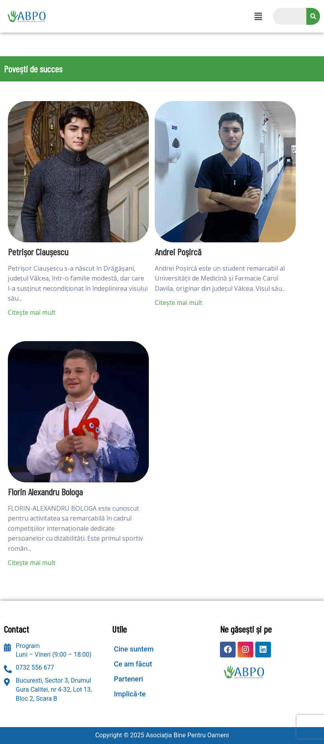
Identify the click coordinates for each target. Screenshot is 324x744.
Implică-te (130, 694)
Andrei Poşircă (178, 251)
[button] (258, 16)
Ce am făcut (133, 664)
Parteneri (128, 679)
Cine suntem (134, 649)
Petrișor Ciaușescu (38, 251)
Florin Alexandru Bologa (45, 491)
